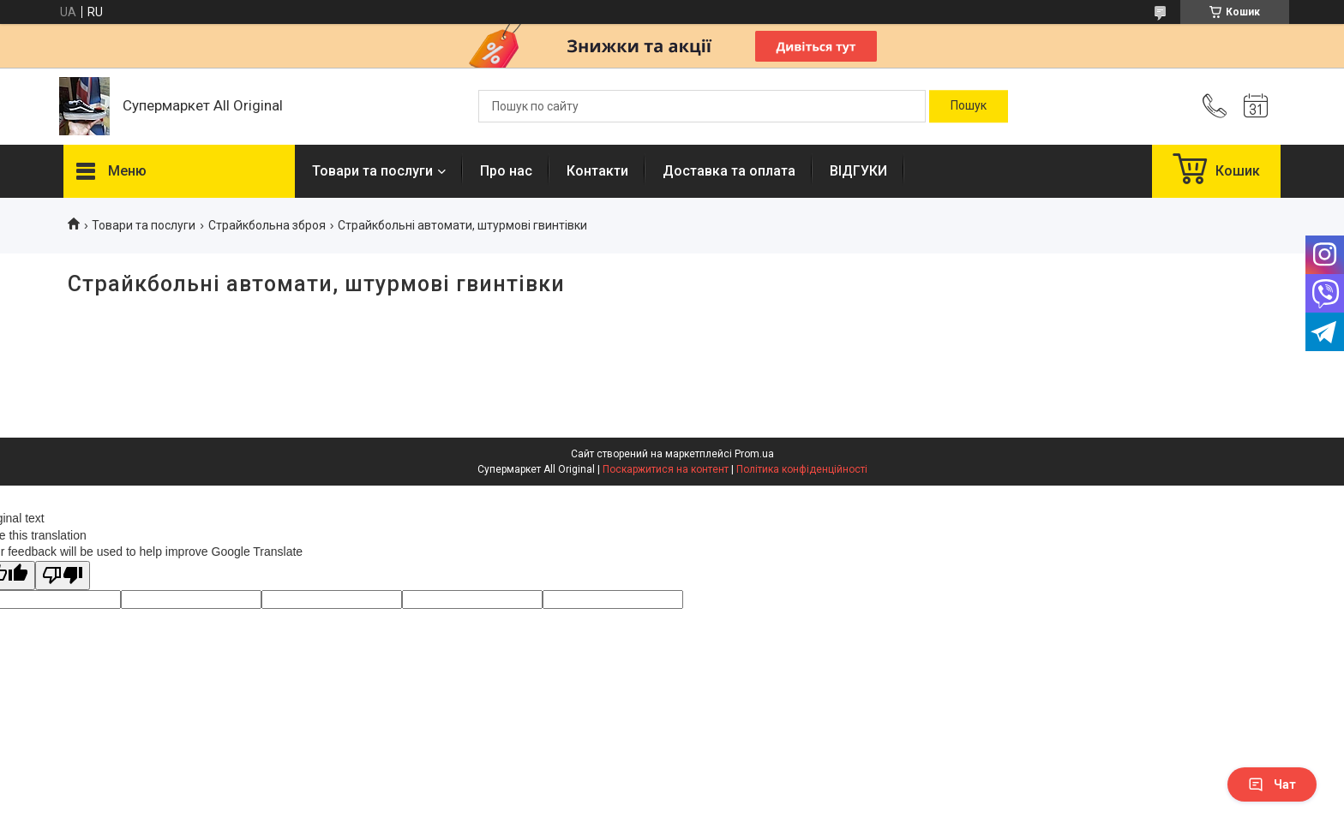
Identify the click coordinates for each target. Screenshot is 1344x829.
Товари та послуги (372, 171)
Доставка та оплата (729, 171)
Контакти (597, 171)
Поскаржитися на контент (666, 469)
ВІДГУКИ (858, 171)
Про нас (506, 171)
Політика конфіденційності (801, 469)
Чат (1272, 784)
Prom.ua (754, 454)
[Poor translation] (62, 576)
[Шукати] (968, 106)
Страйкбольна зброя (267, 225)
